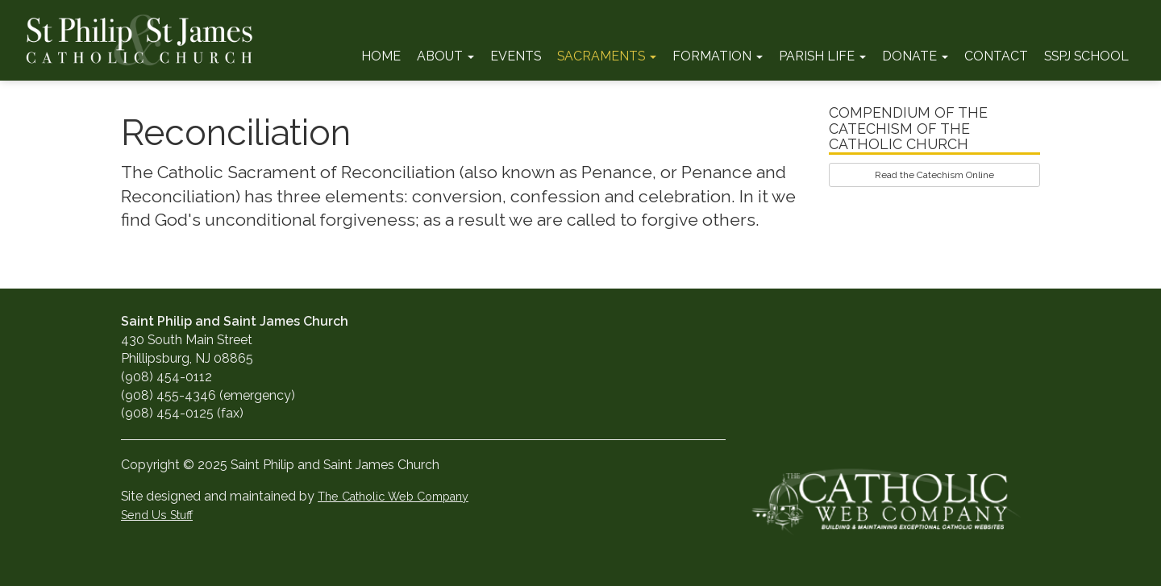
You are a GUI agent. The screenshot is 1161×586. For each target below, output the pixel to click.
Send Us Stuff (157, 515)
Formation (717, 56)
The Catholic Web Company (393, 496)
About (445, 56)
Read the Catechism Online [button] (934, 175)
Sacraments (606, 56)
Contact (996, 56)
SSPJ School (1086, 56)
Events (515, 56)
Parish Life (822, 56)
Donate (915, 56)
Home (381, 56)
